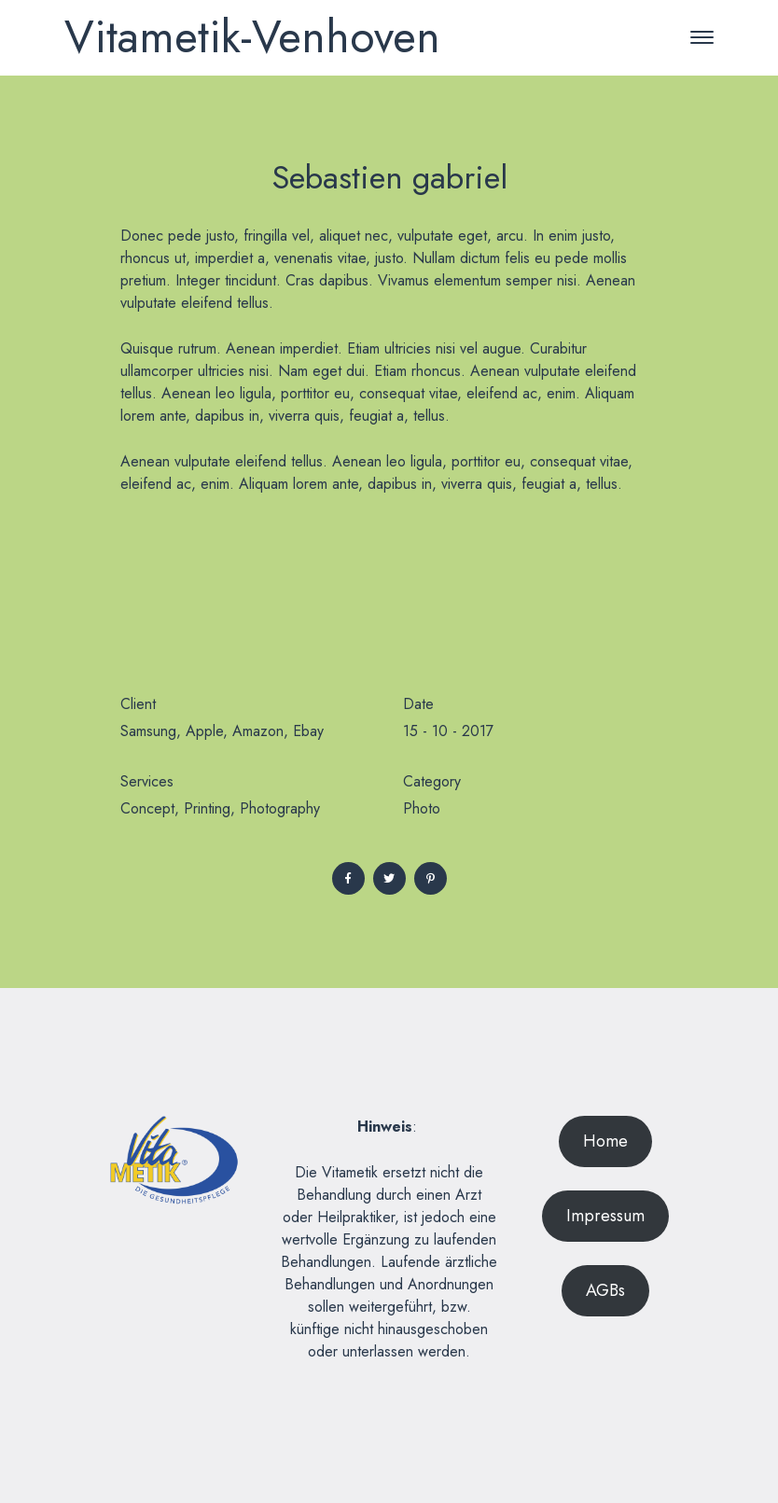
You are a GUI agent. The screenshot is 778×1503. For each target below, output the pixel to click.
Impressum (605, 1216)
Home (605, 1141)
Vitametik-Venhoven (252, 37)
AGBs (605, 1290)
